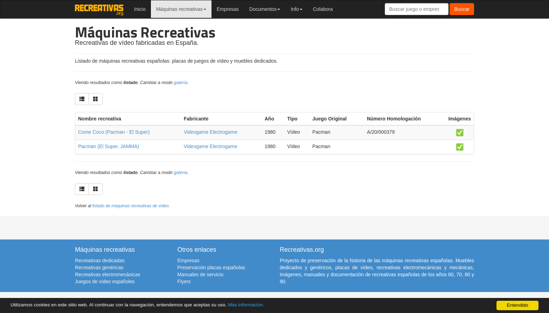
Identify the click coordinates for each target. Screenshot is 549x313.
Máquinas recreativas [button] (181, 9)
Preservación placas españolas (211, 267)
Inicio (140, 9)
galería (181, 82)
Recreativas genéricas (99, 267)
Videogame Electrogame (210, 132)
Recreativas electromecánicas (107, 274)
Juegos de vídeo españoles (104, 281)
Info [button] (296, 9)
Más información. (246, 304)
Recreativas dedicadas (100, 260)
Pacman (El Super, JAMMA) (108, 146)
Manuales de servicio (201, 274)
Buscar (462, 9)
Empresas (228, 9)
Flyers (184, 281)
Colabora (323, 9)
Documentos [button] (264, 9)
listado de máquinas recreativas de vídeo (130, 205)
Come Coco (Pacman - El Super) (114, 132)
